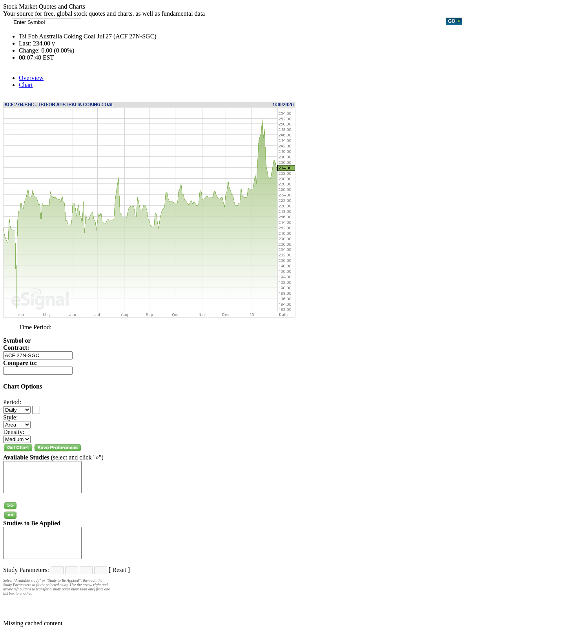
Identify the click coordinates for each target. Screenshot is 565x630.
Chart (26, 85)
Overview (31, 77)
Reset (119, 569)
